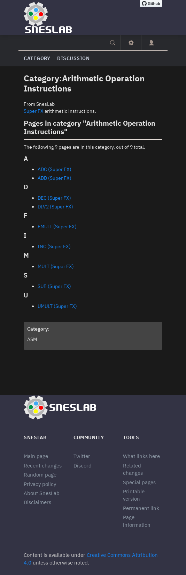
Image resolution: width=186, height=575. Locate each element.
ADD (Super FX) (54, 178)
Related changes (133, 469)
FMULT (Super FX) (57, 226)
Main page (36, 456)
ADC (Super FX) (54, 169)
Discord (82, 465)
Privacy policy (40, 484)
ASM (32, 339)
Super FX (34, 111)
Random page (40, 474)
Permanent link (141, 508)
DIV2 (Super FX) (55, 207)
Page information (136, 521)
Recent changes (43, 465)
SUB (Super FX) (54, 286)
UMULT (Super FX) (57, 306)
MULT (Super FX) (56, 266)
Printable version (134, 495)
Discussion (73, 58)
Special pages (139, 482)
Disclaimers (37, 502)
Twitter (81, 456)
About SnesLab (42, 493)
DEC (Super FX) (54, 198)
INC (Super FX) (54, 246)
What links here (141, 456)
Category (37, 58)
